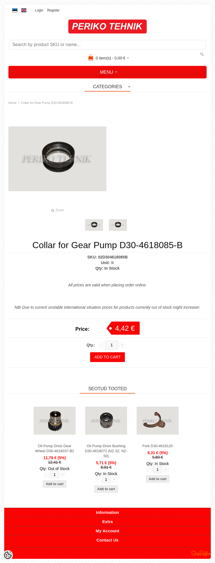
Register (53, 10)
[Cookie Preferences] (8, 555)
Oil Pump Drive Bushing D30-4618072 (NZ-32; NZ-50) (106, 451)
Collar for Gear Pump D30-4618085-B (47, 102)
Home (12, 102)
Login (39, 10)
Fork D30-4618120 (157, 446)
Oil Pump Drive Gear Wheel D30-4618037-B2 (54, 448)
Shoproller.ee (201, 553)
